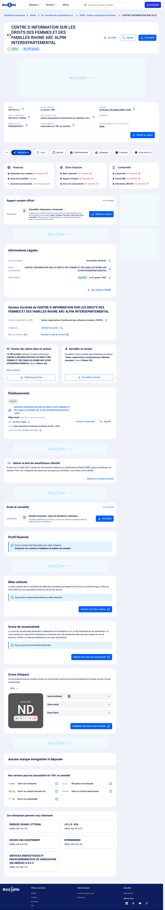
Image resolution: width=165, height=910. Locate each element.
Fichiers (34, 897)
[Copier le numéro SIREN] (22, 108)
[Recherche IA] (21, 152)
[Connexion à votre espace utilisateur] (153, 5)
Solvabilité (147, 37)
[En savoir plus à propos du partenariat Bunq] (56, 791)
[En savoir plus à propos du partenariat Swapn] (56, 783)
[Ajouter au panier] (101, 214)
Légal (40, 152)
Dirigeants (101, 152)
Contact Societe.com (85, 893)
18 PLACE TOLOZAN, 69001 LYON (115, 110)
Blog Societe (128, 893)
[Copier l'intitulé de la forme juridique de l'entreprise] (109, 260)
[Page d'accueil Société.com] (9, 4)
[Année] (14, 688)
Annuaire (34, 901)
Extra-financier (143, 152)
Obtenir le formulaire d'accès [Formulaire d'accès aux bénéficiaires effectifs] (100, 479)
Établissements (79, 152)
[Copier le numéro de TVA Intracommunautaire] (26, 125)
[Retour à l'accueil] (11, 889)
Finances (121, 152)
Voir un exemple (108, 200)
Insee (101, 126)
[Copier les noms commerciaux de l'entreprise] (110, 269)
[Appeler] (128, 38)
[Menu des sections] (6, 152)
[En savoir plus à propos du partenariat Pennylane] (110, 791)
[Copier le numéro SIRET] (29, 117)
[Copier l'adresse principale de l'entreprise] (133, 108)
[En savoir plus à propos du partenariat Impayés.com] (110, 783)
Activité (57, 152)
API (32, 906)
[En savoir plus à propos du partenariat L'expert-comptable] (56, 799)
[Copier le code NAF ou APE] (93, 117)
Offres (66, 5)
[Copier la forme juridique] (73, 125)
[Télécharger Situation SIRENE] (109, 277)
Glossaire (81, 897)
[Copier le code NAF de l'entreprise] (106, 320)
